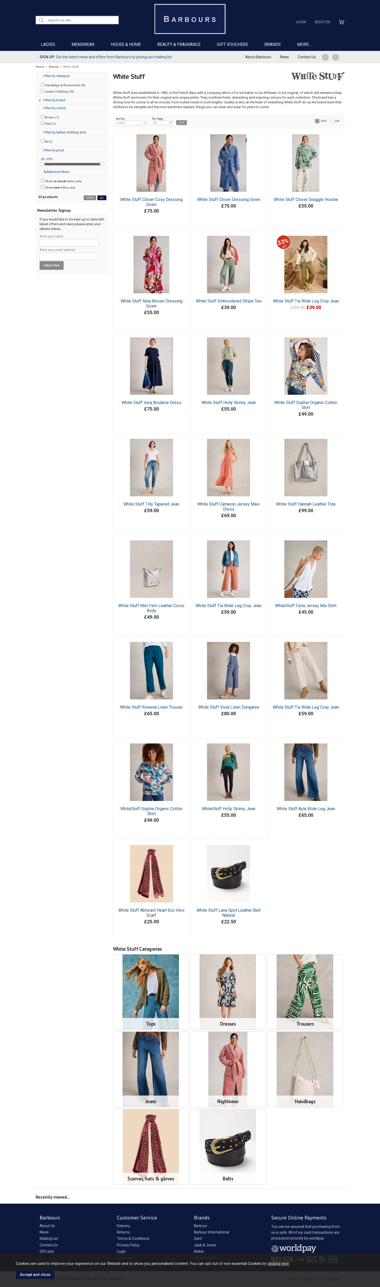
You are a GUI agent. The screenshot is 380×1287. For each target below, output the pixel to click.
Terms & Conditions (133, 1238)
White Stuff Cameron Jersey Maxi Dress (228, 507)
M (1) (47, 141)
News (284, 57)
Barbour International (211, 1232)
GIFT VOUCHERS (232, 44)
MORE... (304, 44)
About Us (47, 1226)
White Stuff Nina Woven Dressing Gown (151, 304)
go (102, 197)
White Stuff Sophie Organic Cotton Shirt (305, 405)
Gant (198, 1238)
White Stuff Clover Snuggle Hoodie (306, 199)
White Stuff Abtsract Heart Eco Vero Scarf (151, 913)
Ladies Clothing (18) (57, 91)
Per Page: (162, 121)
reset (89, 197)
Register (322, 22)
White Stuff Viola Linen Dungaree (228, 707)
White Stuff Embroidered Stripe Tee (229, 301)
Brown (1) (50, 117)
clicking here (278, 1263)
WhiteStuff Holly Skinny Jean (228, 808)
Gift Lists (47, 1251)
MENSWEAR (83, 44)
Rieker (199, 1251)
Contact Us (307, 57)
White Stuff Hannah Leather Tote (306, 504)
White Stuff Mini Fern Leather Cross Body (151, 608)
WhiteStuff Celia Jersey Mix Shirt (305, 605)
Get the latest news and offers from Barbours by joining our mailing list (106, 57)
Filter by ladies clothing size (65, 132)
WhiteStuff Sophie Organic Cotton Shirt (151, 811)
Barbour (200, 1226)
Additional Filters (56, 172)
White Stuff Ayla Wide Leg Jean (306, 808)
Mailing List (49, 1238)
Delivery (123, 1226)
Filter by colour (55, 108)
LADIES (48, 44)
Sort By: (131, 121)
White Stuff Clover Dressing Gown (228, 199)
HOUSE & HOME (126, 44)
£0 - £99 (47, 159)
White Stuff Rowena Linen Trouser (151, 707)
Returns (123, 1232)
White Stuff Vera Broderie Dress (151, 402)
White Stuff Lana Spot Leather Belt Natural (228, 913)
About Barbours (258, 57)
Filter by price (54, 150)
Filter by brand (54, 100)
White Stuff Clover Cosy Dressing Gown (151, 202)
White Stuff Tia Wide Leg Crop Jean (306, 301)
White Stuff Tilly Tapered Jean (151, 504)
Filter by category (57, 76)
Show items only (61, 181)
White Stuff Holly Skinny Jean (228, 402)
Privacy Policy (128, 1245)
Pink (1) (48, 123)
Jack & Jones (205, 1245)
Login (301, 22)
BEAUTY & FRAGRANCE (179, 44)
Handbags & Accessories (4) (63, 85)
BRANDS (272, 44)
